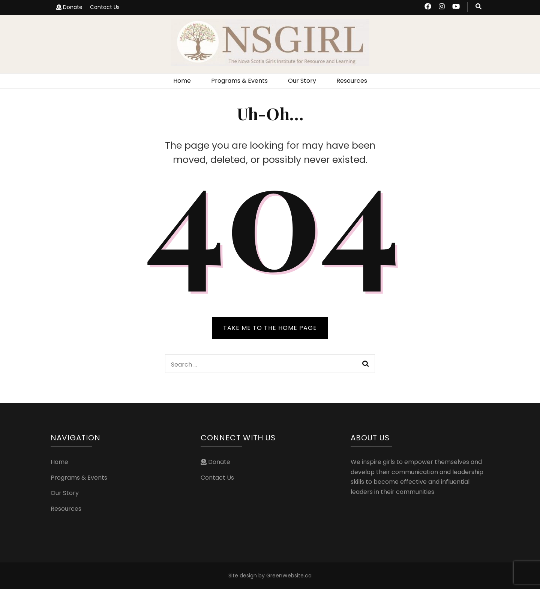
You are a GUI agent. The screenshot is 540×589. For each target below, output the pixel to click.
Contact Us (105, 7)
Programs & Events (239, 80)
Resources (351, 80)
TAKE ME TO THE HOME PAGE (270, 328)
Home (182, 80)
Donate (69, 7)
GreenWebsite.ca (289, 575)
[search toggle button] (479, 7)
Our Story (302, 80)
